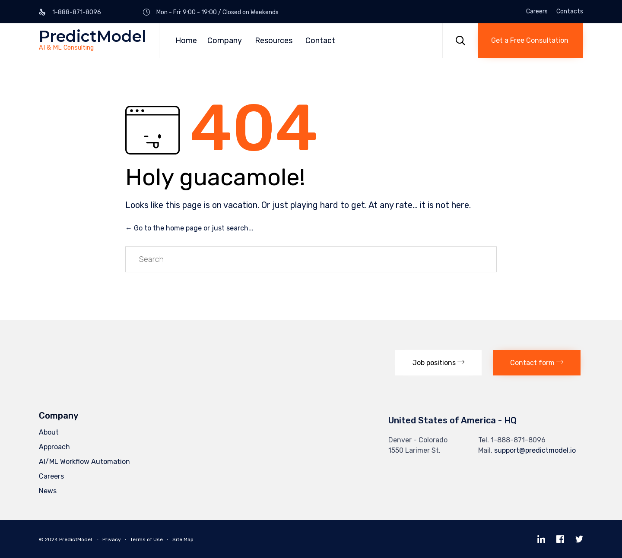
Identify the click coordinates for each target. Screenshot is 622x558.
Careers (537, 12)
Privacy (111, 539)
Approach (54, 447)
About (49, 432)
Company (224, 40)
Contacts (569, 12)
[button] (530, 40)
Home (186, 40)
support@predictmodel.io (535, 450)
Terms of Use (146, 539)
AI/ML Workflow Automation (84, 461)
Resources (273, 40)
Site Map (183, 539)
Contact (320, 40)
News (48, 491)
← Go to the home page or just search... (189, 228)
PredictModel (92, 36)
